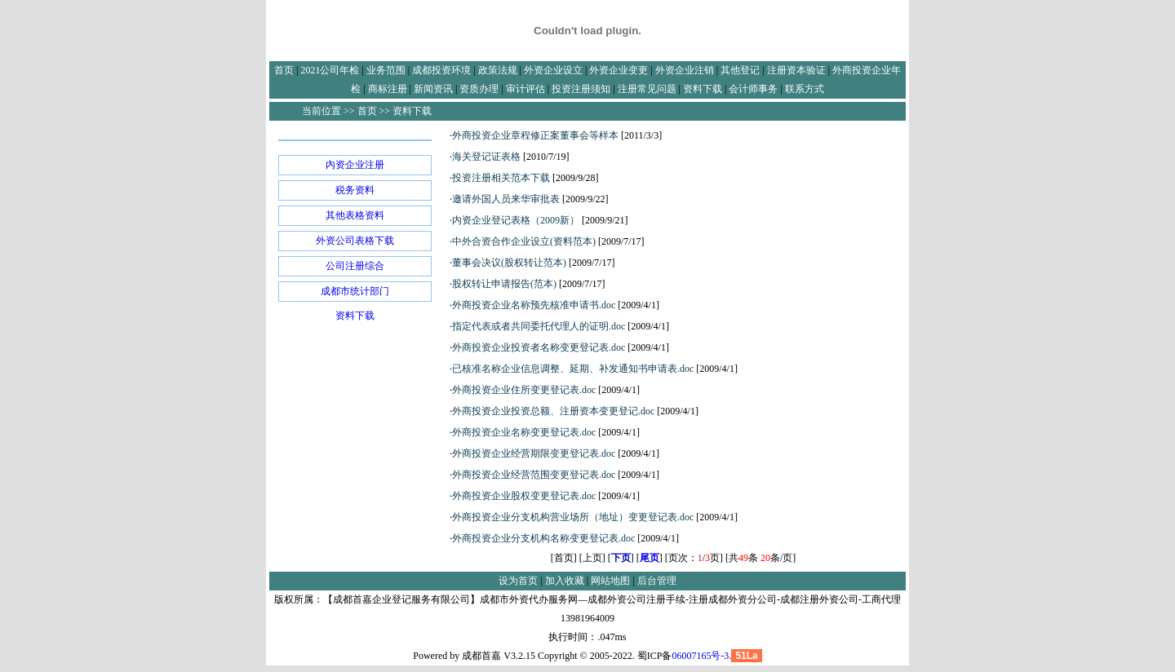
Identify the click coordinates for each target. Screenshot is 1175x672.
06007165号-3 (700, 655)
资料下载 (355, 315)
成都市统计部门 (355, 291)
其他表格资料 (355, 215)
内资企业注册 (355, 164)
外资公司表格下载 (355, 240)
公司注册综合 (355, 266)
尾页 (649, 558)
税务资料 (355, 190)
